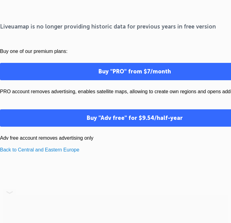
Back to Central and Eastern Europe (39, 149)
